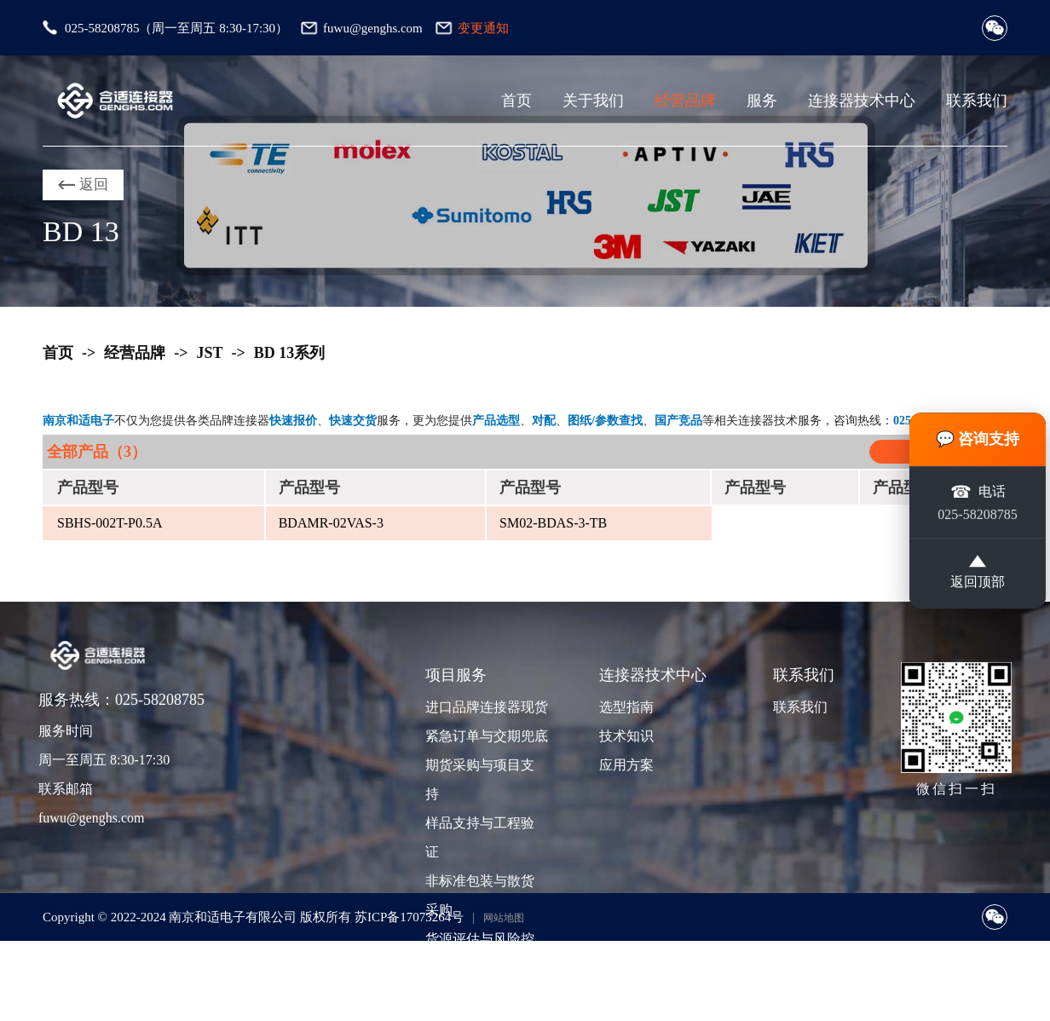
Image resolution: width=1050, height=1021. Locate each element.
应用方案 (626, 765)
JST (210, 352)
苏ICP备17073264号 (409, 917)
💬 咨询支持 (978, 438)
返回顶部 (977, 574)
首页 (516, 100)
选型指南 (626, 707)
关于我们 (593, 100)
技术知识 (626, 736)
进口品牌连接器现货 (485, 707)
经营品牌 (685, 100)
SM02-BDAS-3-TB (553, 523)
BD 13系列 (290, 352)
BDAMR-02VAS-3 (331, 523)
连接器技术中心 (861, 100)
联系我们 (976, 100)
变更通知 (483, 28)
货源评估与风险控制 (479, 953)
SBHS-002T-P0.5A (109, 523)
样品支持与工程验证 (479, 837)
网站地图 (503, 918)
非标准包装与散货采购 (479, 895)
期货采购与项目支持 (479, 779)
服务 (762, 100)
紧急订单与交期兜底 (485, 736)
